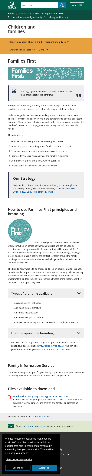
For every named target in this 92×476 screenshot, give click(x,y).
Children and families (29, 13)
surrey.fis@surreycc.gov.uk (50, 345)
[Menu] (77, 5)
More (44, 49)
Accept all (44, 468)
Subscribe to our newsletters (31, 425)
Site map (65, 454)
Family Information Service (26, 375)
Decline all (18, 468)
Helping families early (58, 17)
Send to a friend (41, 416)
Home (11, 13)
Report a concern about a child (25, 41)
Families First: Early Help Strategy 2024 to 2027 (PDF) (40, 396)
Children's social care (20, 49)
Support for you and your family (26, 17)
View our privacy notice (19, 459)
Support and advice (54, 13)
